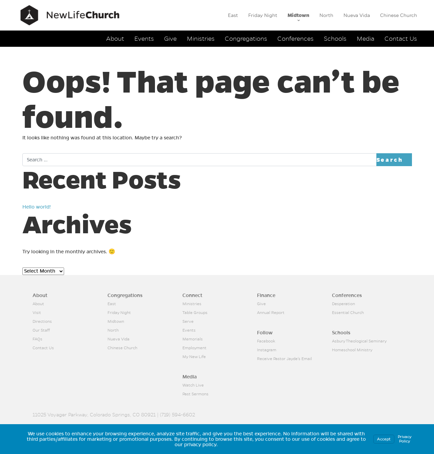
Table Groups (195, 312)
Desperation (343, 303)
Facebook (266, 341)
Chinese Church (398, 15)
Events (144, 38)
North (326, 15)
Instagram (266, 350)
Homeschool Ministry (352, 350)
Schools (335, 38)
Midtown (298, 15)
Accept (384, 439)
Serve (188, 321)
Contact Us (400, 38)
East (233, 15)
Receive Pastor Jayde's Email (284, 358)
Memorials (192, 339)
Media (365, 38)
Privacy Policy (405, 438)
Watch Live (193, 385)
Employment (194, 348)
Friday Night (262, 15)
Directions (42, 321)
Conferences (295, 38)
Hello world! (36, 207)
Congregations (246, 38)
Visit (37, 312)
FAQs (37, 339)
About (115, 38)
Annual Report (270, 312)
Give (170, 38)
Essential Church (348, 312)
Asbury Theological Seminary (359, 341)
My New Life (194, 356)
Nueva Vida (356, 15)
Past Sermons (195, 394)
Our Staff (41, 330)
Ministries (201, 38)
